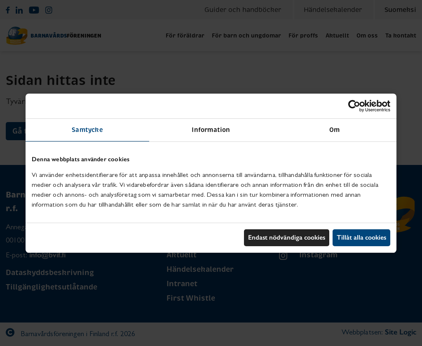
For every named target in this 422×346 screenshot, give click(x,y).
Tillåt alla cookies (361, 237)
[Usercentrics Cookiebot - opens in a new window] (354, 106)
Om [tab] (334, 130)
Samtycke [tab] (87, 130)
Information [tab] (211, 130)
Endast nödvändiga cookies (286, 237)
